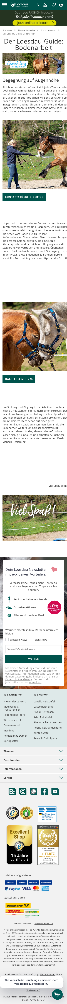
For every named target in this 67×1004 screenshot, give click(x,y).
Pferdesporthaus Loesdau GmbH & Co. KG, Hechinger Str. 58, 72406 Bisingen (37, 998)
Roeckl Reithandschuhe (48, 727)
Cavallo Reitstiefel (44, 701)
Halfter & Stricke (19, 379)
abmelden (35, 682)
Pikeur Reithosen (44, 712)
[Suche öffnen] (37, 5)
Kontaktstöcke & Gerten (24, 197)
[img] (61, 5)
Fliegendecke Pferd (15, 701)
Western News (18, 639)
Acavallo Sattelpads (45, 738)
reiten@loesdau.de (43, 923)
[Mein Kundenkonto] (45, 6)
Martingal (9, 730)
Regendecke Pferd (14, 714)
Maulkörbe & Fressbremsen (12, 708)
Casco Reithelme (43, 706)
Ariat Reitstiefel (43, 717)
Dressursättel (12, 725)
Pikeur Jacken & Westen (48, 722)
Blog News (40, 639)
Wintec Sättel (41, 732)
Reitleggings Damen (16, 735)
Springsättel (11, 741)
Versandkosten (47, 974)
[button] (4, 5)
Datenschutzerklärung (18, 679)
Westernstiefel (12, 720)
